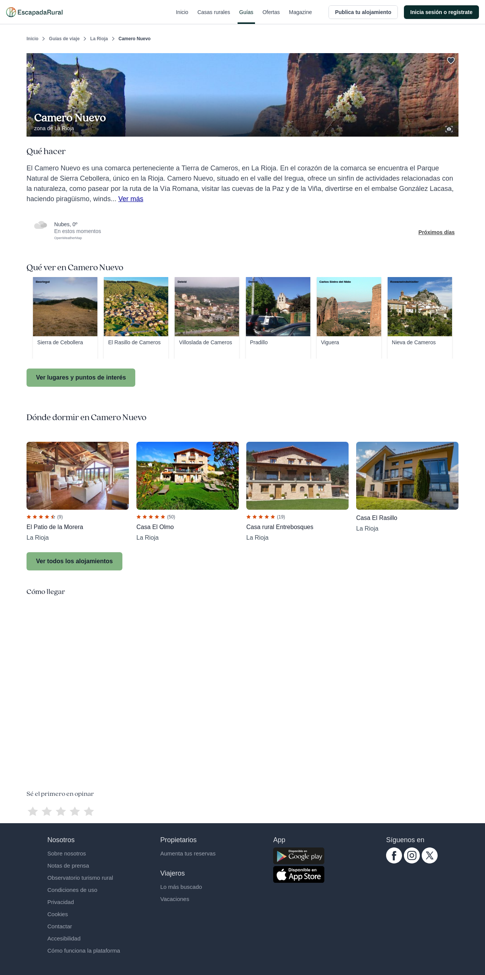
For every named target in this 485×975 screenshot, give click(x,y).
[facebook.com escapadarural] (394, 861)
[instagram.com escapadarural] (412, 861)
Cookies (57, 914)
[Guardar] (450, 59)
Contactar (59, 926)
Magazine (301, 16)
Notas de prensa (68, 865)
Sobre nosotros (66, 853)
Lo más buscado (181, 887)
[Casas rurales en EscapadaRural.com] (34, 12)
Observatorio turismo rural (80, 877)
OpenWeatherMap (68, 238)
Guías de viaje (64, 38)
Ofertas (271, 16)
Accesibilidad (64, 938)
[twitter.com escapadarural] (430, 861)
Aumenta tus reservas (188, 853)
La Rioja (99, 38)
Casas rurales (214, 16)
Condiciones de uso (72, 890)
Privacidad (60, 902)
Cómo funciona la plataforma (83, 950)
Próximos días (436, 232)
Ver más (130, 199)
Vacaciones (174, 899)
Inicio (182, 16)
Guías (246, 16)
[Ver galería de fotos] (450, 128)
